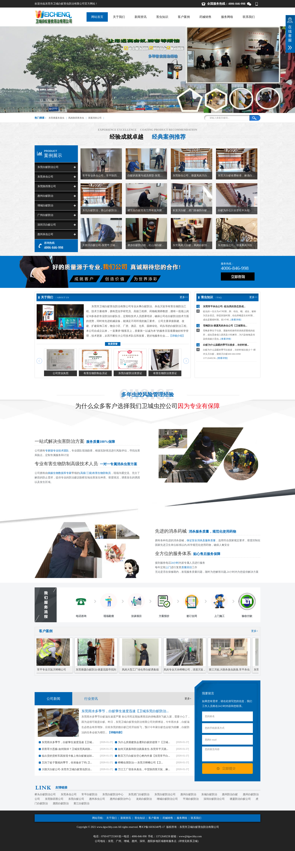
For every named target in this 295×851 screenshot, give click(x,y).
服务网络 (227, 16)
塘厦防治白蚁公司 (240, 799)
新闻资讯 (141, 16)
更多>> (184, 297)
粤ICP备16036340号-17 (152, 827)
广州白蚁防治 (45, 215)
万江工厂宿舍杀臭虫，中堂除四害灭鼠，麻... (144, 769)
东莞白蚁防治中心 (112, 794)
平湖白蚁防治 (191, 799)
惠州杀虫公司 (45, 234)
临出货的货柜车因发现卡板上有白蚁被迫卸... (68, 755)
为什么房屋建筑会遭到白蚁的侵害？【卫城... (144, 742)
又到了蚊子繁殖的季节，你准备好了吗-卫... (67, 762)
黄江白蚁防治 (81, 803)
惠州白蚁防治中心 (120, 799)
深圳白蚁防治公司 (214, 799)
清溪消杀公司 (95, 118)
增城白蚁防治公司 (167, 799)
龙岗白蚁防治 (144, 799)
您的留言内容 (227, 754)
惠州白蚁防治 (45, 195)
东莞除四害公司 (46, 186)
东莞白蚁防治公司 (48, 167)
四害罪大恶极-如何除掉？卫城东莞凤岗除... (67, 749)
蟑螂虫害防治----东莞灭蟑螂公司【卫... (140, 762)
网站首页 (97, 16)
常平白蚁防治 (89, 794)
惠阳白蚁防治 (61, 803)
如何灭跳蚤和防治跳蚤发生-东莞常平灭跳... (143, 749)
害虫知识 (162, 16)
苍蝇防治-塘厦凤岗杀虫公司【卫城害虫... (225, 325)
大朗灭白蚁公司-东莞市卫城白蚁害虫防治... (67, 769)
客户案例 (184, 16)
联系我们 (249, 16)
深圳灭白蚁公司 (46, 224)
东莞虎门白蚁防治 (138, 794)
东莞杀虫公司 (45, 176)
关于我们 (119, 16)
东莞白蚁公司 (76, 799)
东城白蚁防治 (209, 794)
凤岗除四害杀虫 (76, 118)
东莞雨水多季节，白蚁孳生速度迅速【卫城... (68, 742)
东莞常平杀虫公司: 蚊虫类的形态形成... (224, 306)
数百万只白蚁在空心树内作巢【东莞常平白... (144, 755)
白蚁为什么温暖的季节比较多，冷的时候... (226, 344)
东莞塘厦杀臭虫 (56, 118)
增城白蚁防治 (45, 205)
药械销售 (205, 16)
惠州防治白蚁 (230, 794)
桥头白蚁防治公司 (45, 794)
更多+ (254, 631)
